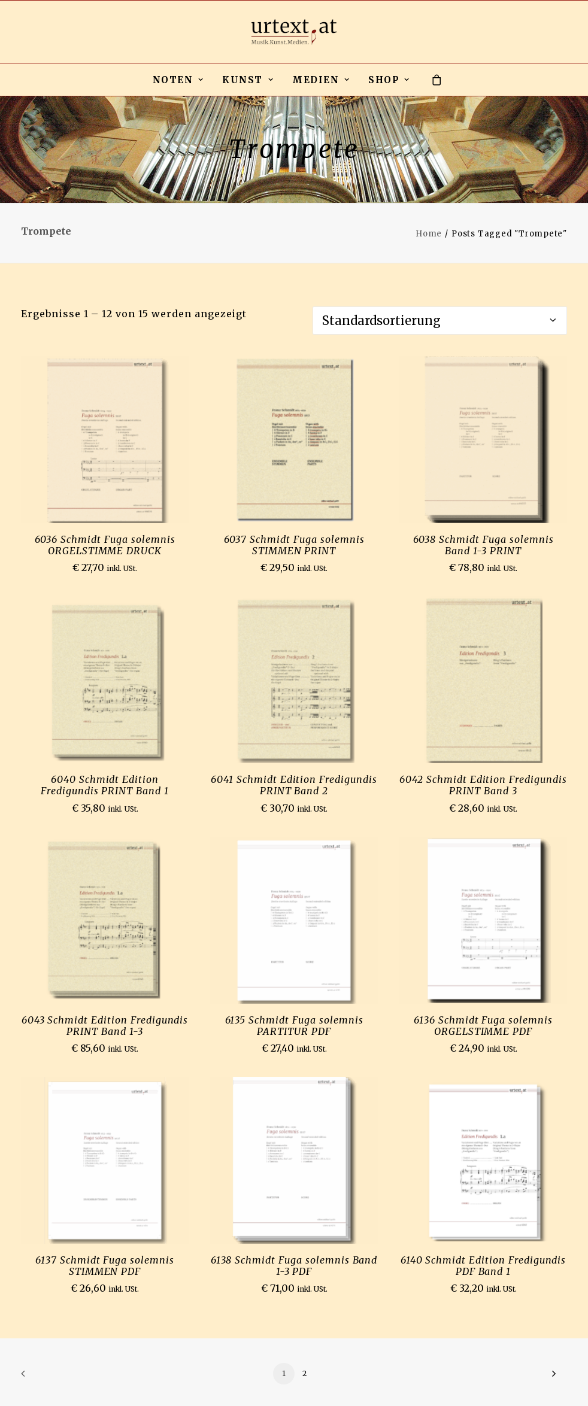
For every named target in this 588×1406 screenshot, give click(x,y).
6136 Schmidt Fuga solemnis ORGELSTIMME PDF (483, 1025)
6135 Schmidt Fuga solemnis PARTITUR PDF (294, 1025)
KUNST (248, 80)
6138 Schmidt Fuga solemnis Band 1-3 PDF (294, 1265)
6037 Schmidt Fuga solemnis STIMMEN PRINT (294, 545)
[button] (105, 439)
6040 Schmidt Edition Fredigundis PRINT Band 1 (105, 785)
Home (429, 234)
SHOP (389, 80)
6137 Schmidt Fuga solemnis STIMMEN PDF (104, 1265)
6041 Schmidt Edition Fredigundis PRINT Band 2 (294, 785)
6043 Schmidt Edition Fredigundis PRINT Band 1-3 (105, 1025)
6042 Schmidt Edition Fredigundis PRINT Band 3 (483, 785)
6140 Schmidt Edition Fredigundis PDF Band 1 (483, 1265)
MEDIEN (321, 80)
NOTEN (178, 80)
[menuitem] (178, 79)
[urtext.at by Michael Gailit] (294, 32)
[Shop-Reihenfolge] (440, 320)
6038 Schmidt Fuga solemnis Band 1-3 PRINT (483, 545)
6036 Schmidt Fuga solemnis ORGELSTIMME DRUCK (105, 545)
